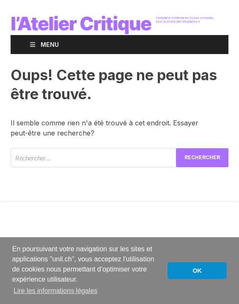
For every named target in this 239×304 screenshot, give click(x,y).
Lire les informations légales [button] (55, 290)
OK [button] (197, 270)
